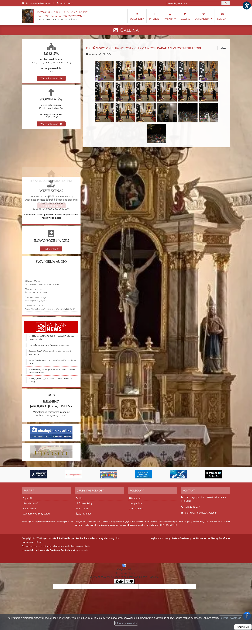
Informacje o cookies (126, 623)
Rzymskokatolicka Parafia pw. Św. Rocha (55, 16)
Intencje (154, 16)
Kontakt (222, 16)
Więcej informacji (51, 78)
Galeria (185, 16)
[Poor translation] (129, 581)
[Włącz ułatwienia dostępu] (246, 5)
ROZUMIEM (243, 626)
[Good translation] (119, 581)
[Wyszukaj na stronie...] (194, 3)
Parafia (169, 16)
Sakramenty (202, 16)
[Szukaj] (225, 3)
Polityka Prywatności (231, 617)
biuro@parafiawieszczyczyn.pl (39, 3)
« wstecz (222, 47)
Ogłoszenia (137, 16)
